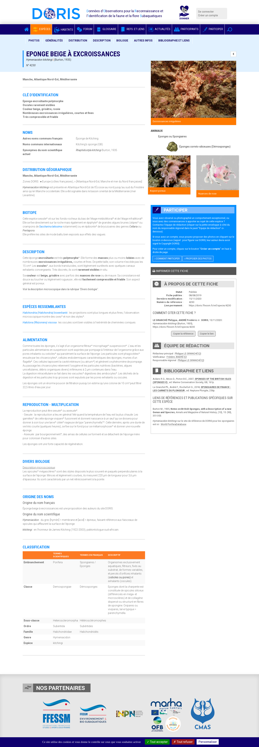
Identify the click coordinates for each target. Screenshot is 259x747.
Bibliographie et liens (174, 40)
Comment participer (167, 258)
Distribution (78, 40)
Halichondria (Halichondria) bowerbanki (45, 312)
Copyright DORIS (170, 243)
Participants (186, 29)
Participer (212, 29)
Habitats (63, 29)
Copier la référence (183, 333)
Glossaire (105, 29)
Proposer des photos (197, 258)
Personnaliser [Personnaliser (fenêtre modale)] (207, 742)
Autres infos (143, 40)
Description (102, 40)
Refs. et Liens (132, 29)
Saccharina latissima (50, 226)
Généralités (54, 40)
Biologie (122, 40)
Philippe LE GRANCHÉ (186, 353)
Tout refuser (183, 742)
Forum (84, 29)
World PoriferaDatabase (173, 424)
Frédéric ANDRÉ (175, 356)
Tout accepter (157, 742)
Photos (34, 40)
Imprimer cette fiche (170, 271)
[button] (229, 29)
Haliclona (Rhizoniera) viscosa (40, 322)
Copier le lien (207, 333)
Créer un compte (208, 15)
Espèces (41, 29)
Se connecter (206, 11)
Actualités (159, 29)
